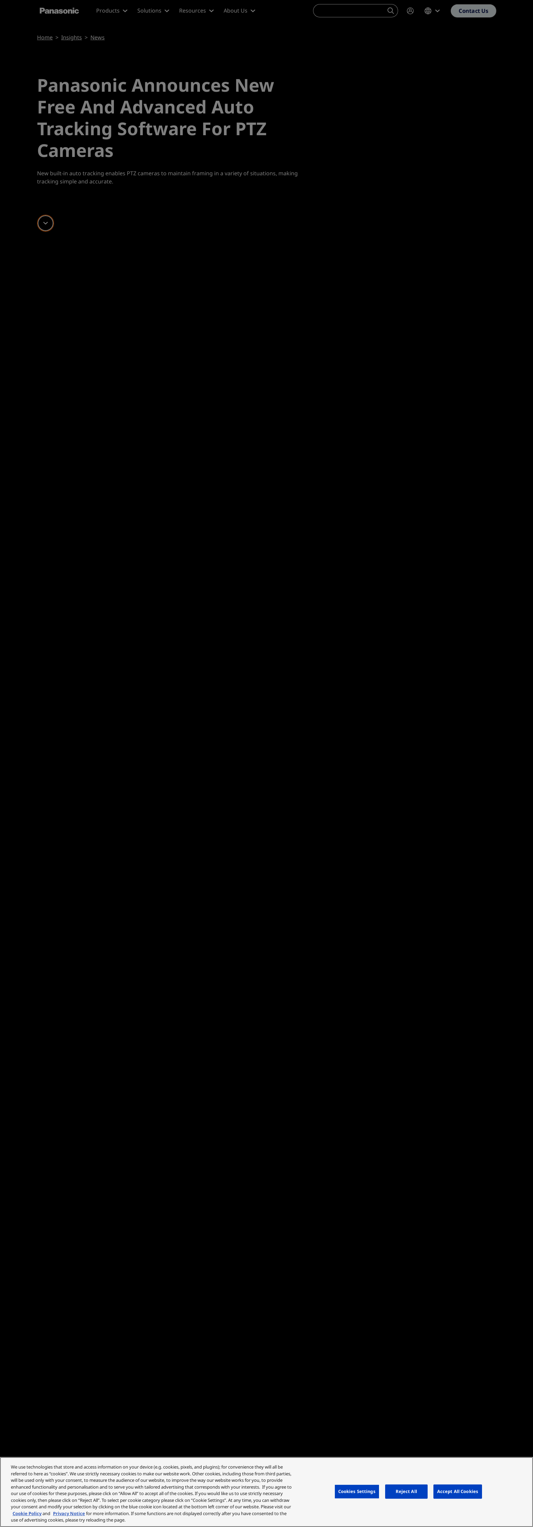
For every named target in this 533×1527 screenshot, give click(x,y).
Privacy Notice (69, 1513)
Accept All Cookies (457, 1491)
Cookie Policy (27, 1513)
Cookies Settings (357, 1491)
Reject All (406, 1491)
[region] (266, 1492)
